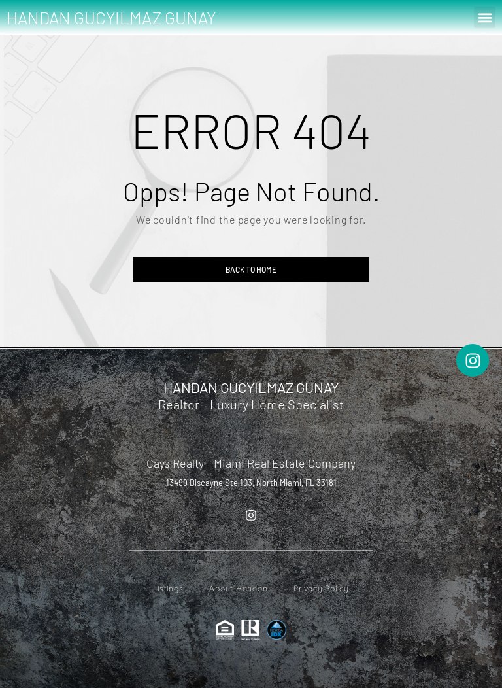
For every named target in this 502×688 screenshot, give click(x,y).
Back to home (251, 269)
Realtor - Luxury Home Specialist (251, 404)
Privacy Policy (321, 588)
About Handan (238, 588)
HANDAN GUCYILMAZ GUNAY (111, 17)
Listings (168, 588)
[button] (484, 17)
